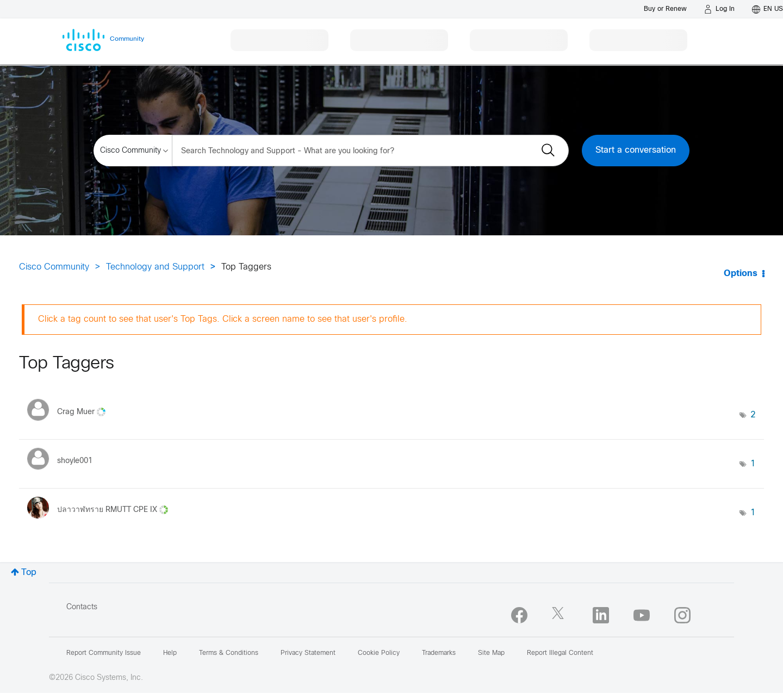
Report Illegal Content (560, 653)
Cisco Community (54, 267)
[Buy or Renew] (665, 9)
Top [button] (28, 572)
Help (170, 653)
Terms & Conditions (228, 653)
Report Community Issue (103, 653)
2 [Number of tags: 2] (753, 415)
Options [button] (740, 274)
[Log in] (719, 9)
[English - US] (767, 9)
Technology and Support (155, 267)
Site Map (491, 653)
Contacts (81, 607)
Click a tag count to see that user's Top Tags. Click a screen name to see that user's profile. (222, 319)
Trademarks (439, 653)
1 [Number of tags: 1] (753, 464)
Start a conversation (635, 150)
